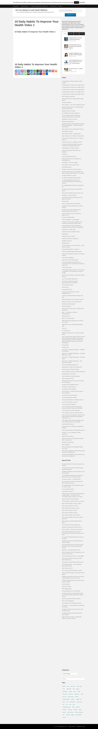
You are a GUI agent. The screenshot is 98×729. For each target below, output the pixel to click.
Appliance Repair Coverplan (68, 110)
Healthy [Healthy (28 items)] (72, 699)
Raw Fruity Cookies (66, 586)
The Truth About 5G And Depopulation (71, 524)
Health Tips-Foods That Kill (68, 236)
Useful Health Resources (68, 424)
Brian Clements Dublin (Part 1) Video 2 (71, 515)
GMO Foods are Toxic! (67, 568)
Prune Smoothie (66, 584)
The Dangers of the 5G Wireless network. (72, 603)
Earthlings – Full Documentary (69, 195)
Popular (70, 33)
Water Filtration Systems (68, 436)
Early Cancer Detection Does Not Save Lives (72, 193)
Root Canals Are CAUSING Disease (70, 369)
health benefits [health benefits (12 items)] (66, 699)
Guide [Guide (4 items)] (82, 694)
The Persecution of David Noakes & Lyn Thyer (73, 501)
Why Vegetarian (66, 444)
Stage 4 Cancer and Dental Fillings (70, 499)
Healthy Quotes (65, 243)
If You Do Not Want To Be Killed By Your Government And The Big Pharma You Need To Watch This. (73, 264)
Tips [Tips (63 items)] (64, 714)
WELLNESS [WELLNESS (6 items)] (79, 714)
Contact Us (64, 154)
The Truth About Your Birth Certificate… (71, 410)
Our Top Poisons (66, 330)
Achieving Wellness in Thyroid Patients (71, 591)
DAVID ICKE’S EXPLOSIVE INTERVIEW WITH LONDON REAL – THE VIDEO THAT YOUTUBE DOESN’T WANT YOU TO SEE (73, 495)
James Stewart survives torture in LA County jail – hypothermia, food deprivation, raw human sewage (73, 271)
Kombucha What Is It (67, 289)
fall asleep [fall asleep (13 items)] (65, 691)
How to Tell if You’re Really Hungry (70, 259)
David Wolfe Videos (66, 167)
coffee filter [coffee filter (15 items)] (68, 689)
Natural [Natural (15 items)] (78, 707)
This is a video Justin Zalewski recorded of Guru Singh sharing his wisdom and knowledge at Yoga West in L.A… (73, 416)
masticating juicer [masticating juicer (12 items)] (67, 707)
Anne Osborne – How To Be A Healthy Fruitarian (73, 104)
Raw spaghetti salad (67, 588)
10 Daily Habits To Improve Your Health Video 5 (73, 94)
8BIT (84, 726)
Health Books (65, 234)
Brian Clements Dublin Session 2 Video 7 (72, 503)
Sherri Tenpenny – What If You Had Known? (72, 529)
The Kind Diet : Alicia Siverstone (69, 395)
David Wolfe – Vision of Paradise (70, 162)
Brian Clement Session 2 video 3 (70, 512)
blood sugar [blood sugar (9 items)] (79, 686)
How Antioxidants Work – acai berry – (71, 249)
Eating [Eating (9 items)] (77, 689)
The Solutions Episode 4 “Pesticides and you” (73, 399)
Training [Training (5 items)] (68, 714)
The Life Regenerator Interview (69, 397)
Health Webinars (25, 6)
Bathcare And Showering (68, 121)
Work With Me (53, 6)
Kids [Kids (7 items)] (67, 701)
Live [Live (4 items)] (67, 704)
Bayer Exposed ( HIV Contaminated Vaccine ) (73, 129)
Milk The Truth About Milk (68, 318)
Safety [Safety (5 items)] (80, 709)
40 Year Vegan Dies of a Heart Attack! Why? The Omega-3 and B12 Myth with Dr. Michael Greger (72, 595)
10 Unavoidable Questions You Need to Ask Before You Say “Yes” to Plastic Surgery (75, 62)
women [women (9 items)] (64, 717)
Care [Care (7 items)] (64, 689)
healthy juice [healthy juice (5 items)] (79, 699)
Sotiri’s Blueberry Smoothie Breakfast (71, 376)
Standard (79, 726)
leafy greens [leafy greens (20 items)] (72, 701)
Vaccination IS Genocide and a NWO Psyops (72, 562)
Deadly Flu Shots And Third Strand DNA (71, 169)
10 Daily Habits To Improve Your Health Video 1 (73, 85)
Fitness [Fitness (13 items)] (70, 691)
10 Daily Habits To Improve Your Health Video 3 (73, 89)
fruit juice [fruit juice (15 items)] (71, 694)
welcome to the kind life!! (68, 442)
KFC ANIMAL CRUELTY (68, 285)
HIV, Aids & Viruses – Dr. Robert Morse (71, 479)
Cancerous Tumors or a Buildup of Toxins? (72, 142)
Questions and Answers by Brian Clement (72, 527)
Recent (64, 33)
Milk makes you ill (66, 316)
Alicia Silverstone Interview (68, 96)
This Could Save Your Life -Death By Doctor (72, 412)
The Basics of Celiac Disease (69, 386)
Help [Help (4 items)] (64, 701)
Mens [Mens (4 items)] (73, 707)
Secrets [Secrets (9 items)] (64, 712)
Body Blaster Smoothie (67, 131)
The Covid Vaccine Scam (68, 489)
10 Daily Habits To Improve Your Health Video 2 (73, 87)
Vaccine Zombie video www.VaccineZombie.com (73, 430)
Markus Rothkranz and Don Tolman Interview (72, 299)
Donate (60, 6)
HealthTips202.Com (62, 726)
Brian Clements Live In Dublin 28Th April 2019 (73, 136)
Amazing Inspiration (66, 102)
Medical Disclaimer (66, 306)
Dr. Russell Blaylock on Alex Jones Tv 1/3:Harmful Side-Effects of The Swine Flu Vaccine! (72, 181)
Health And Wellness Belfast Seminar (71, 231)
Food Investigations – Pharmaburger (70, 219)
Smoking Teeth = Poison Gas (69, 374)
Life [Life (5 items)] (63, 704)
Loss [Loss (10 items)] (74, 704)
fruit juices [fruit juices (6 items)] (76, 694)
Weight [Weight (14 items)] (72, 714)
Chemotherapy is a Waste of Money (70, 148)
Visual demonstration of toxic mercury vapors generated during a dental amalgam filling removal (72, 546)
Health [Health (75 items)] (76, 696)
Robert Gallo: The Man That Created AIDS (72, 367)
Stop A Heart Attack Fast (68, 378)
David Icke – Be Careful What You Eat (71, 550)
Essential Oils (65, 201)
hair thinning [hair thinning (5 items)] (71, 696)
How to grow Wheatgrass (68, 600)
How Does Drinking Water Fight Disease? (72, 251)
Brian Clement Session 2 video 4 (70, 510)
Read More (82, 2)
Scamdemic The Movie (67, 491)
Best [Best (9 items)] (68, 686)
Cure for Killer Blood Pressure (69, 156)
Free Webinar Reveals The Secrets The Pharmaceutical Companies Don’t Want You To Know (73, 533)
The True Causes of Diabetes (69, 404)
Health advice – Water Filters (69, 229)
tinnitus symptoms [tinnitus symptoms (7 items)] (79, 712)
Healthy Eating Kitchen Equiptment (40, 6)
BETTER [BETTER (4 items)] (73, 686)
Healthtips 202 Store (67, 240)
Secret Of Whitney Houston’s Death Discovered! (73, 371)
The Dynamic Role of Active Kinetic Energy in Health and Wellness (75, 46)
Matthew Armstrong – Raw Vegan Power (71, 301)
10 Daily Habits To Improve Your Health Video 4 (73, 91)
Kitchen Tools (65, 287)
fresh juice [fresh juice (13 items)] (65, 694)
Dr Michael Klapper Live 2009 (69, 175)
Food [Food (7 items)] (74, 691)
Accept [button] (76, 2)
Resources (16, 6)
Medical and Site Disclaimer (68, 304)
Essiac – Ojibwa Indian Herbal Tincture (71, 203)
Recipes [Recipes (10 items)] (75, 709)
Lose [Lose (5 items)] (70, 704)
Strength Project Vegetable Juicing (70, 384)
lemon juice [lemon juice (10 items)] (79, 701)
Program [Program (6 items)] (70, 709)
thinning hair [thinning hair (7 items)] (70, 712)
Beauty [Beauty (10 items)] (64, 686)
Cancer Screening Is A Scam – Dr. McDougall (73, 556)
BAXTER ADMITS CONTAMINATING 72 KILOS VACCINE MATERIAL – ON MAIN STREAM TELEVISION (73, 125)
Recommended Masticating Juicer (70, 364)
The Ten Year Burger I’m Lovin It (69, 402)
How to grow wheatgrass (68, 257)
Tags (82, 33)
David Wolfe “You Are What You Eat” (70, 164)
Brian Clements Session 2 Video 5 (70, 505)
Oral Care (64, 328)
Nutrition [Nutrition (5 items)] (65, 709)
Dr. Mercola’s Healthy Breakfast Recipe (71, 177)
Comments (76, 33)
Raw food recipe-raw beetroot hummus (71, 598)
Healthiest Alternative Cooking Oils (70, 238)
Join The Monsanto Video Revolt (69, 278)
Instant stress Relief (66, 267)
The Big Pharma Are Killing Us (69, 389)
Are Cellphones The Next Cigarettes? (71, 113)
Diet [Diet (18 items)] (74, 689)
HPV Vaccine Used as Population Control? (72, 570)
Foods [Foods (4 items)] (78, 691)
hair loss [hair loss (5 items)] (65, 696)
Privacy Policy (65, 345)
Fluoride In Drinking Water (68, 217)
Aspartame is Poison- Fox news (69, 119)
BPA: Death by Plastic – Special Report (71, 133)
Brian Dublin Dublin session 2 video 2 (71, 508)
